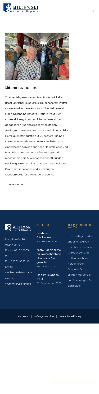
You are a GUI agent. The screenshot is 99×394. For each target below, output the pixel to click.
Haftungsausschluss (44, 316)
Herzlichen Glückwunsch (45, 235)
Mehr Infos (83, 375)
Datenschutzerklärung (70, 316)
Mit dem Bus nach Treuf (48, 277)
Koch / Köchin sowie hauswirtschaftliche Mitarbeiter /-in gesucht (49, 256)
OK (69, 381)
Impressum (23, 316)
